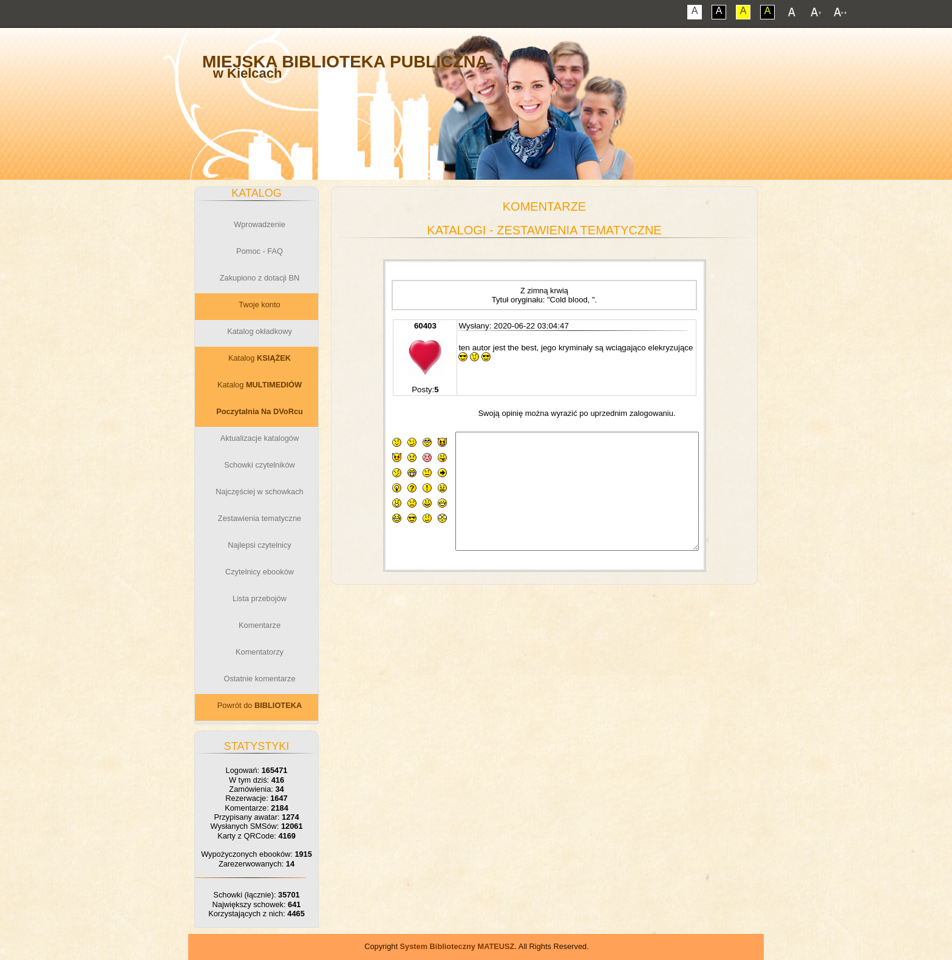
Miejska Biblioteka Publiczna (345, 61)
